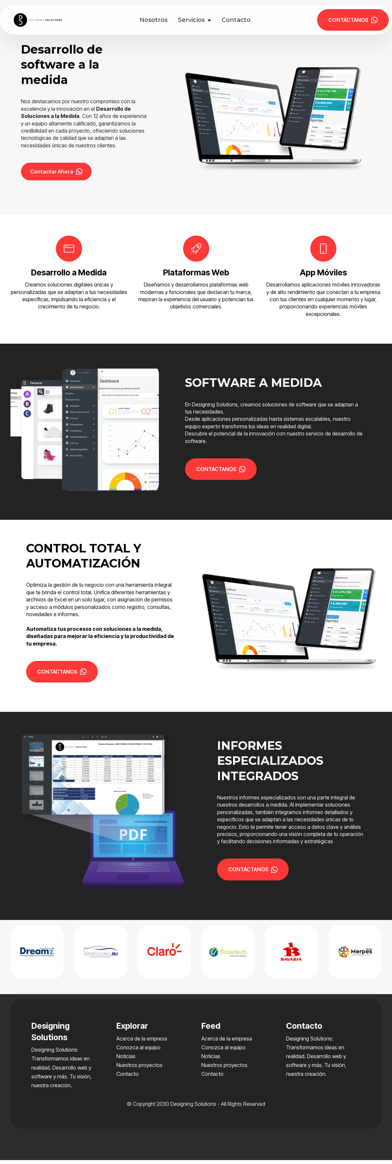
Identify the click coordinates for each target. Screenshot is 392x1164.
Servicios (193, 20)
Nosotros (156, 20)
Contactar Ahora (58, 173)
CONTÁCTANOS (353, 20)
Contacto (238, 20)
